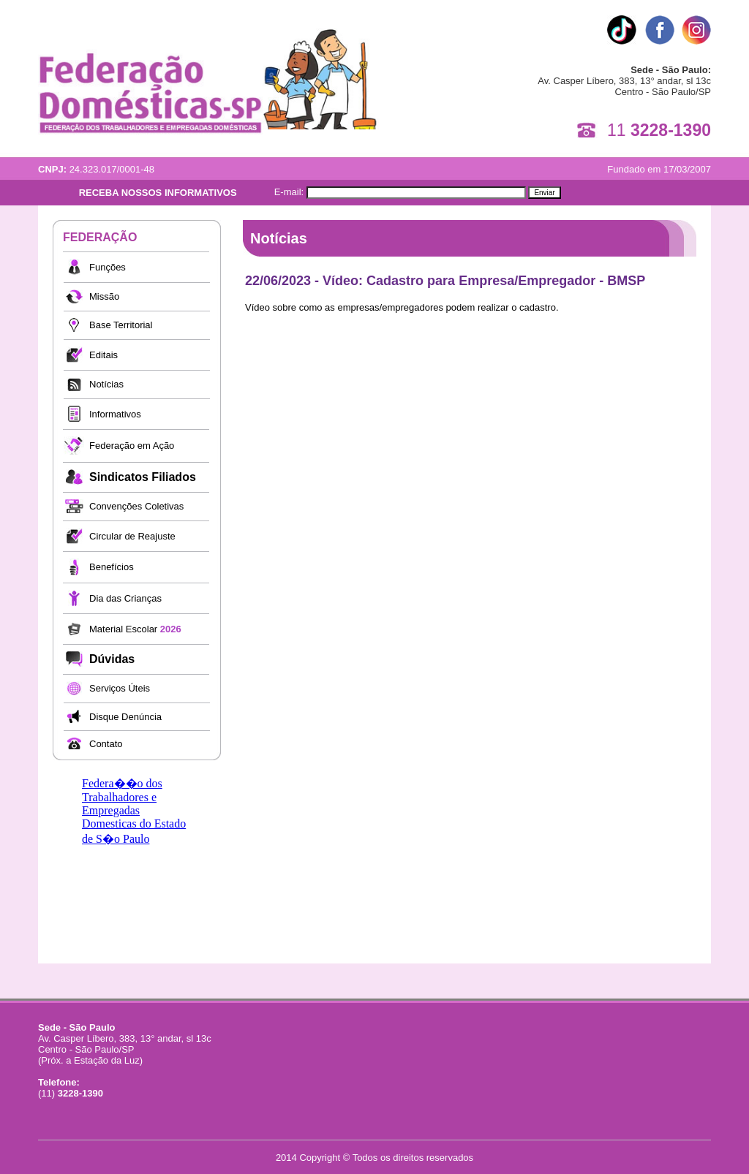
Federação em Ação (131, 445)
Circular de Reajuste (132, 536)
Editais (103, 354)
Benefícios (111, 566)
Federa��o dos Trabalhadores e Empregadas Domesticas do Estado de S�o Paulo (134, 811)
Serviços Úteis (119, 688)
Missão (104, 296)
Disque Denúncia (125, 716)
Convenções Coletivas (136, 506)
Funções (107, 267)
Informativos (115, 414)
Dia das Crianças (125, 598)
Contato (106, 743)
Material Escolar (135, 629)
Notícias (106, 384)
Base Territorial (120, 324)
